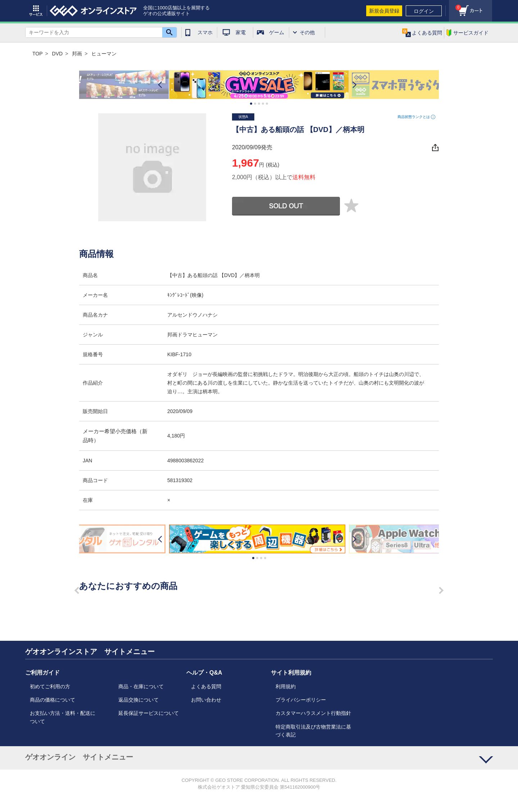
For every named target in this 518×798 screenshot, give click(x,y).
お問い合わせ (206, 700)
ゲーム (276, 32)
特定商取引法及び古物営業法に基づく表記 (313, 731)
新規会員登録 (384, 11)
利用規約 (286, 686)
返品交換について (138, 700)
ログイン (424, 11)
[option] (259, 84)
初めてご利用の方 (50, 686)
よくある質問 (206, 686)
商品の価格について (52, 700)
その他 (307, 32)
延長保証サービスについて (148, 713)
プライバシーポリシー (301, 700)
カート (455, 5)
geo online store (93, 11)
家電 (241, 32)
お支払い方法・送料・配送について (62, 717)
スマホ (205, 32)
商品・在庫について (141, 686)
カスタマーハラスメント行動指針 (313, 713)
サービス (36, 11)
